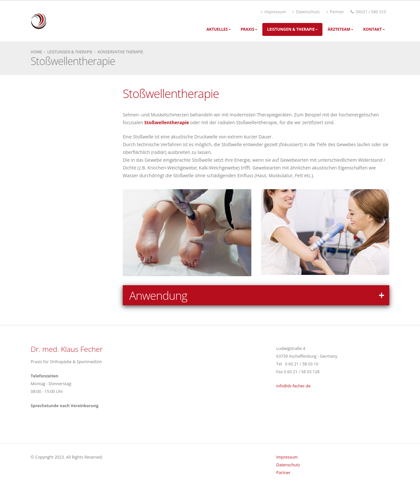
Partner (335, 12)
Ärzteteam (339, 29)
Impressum (273, 12)
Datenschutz (306, 12)
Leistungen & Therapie (291, 29)
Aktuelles (217, 29)
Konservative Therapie (120, 51)
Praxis (247, 29)
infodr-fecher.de (293, 386)
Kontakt (372, 29)
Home (36, 51)
